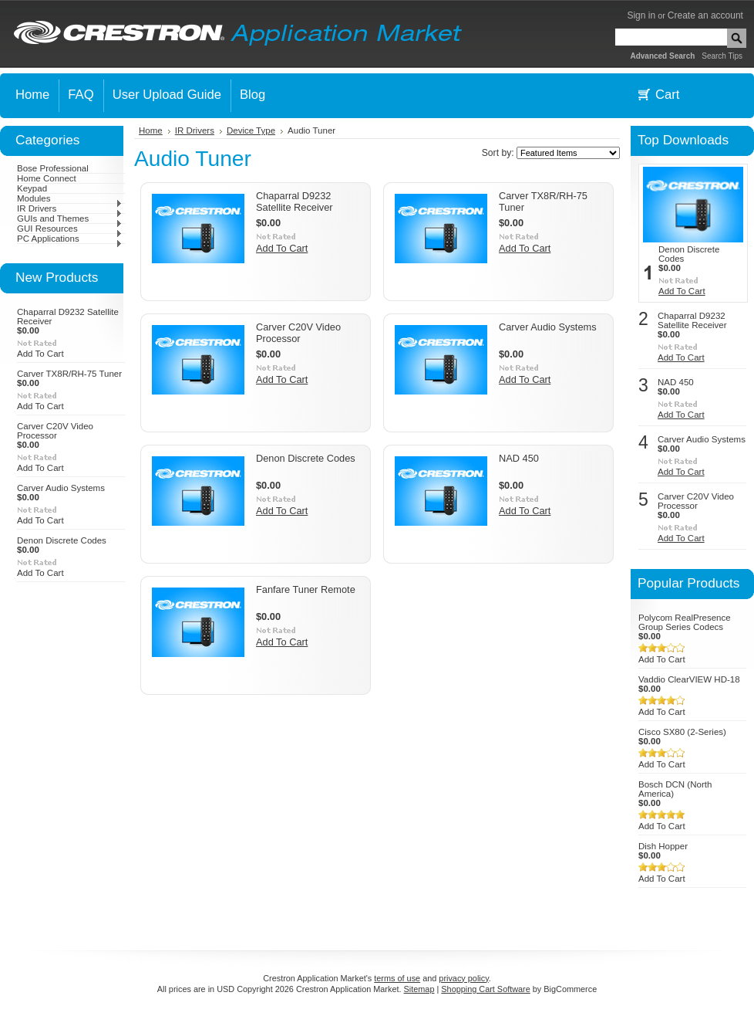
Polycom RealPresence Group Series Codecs (684, 622)
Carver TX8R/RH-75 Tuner (69, 373)
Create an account (705, 15)
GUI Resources (70, 228)
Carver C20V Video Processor (55, 431)
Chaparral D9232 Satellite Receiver (294, 201)
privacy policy (463, 978)
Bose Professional (53, 168)
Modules (70, 198)
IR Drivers (70, 208)
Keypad (32, 188)
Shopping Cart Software (485, 989)
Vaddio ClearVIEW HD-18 (689, 679)
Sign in (641, 15)
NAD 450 (519, 458)
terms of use (397, 978)
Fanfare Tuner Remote (305, 589)
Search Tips (722, 56)
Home (151, 130)
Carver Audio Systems (61, 488)
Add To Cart (40, 353)
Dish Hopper (663, 846)
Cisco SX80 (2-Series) (682, 732)
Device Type (251, 130)
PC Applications (70, 238)
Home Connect (46, 178)
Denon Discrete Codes (61, 540)
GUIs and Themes (70, 218)
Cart (667, 94)
